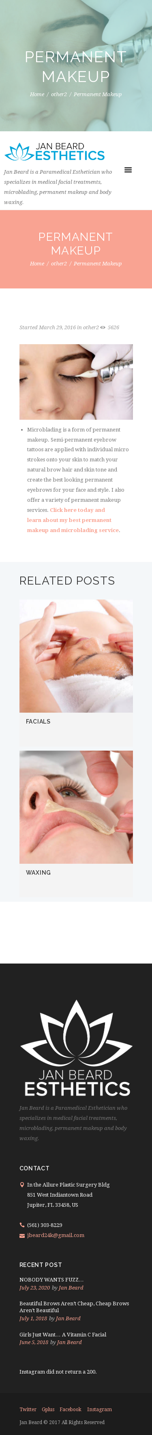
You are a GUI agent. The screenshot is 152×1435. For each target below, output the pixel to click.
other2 (59, 95)
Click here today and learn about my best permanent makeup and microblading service (73, 520)
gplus (48, 1409)
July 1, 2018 (33, 1318)
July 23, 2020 (34, 1288)
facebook (70, 1409)
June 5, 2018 (33, 1342)
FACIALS (38, 721)
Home (37, 95)
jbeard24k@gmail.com (55, 1235)
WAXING (38, 872)
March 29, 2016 (57, 327)
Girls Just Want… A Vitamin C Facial (62, 1335)
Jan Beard (71, 1288)
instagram (99, 1409)
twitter (27, 1409)
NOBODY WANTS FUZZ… (51, 1280)
